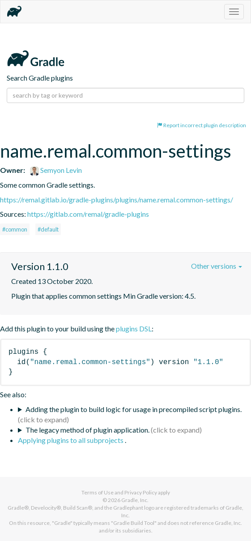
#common (14, 229)
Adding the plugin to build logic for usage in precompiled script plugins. (134, 409)
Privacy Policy (140, 492)
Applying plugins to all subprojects (71, 440)
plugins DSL (134, 328)
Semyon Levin (56, 170)
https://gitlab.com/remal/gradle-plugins (88, 214)
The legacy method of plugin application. (87, 429)
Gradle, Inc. (135, 500)
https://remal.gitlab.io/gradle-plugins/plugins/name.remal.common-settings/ (116, 199)
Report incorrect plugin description (201, 125)
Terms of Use (97, 492)
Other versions (216, 266)
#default (48, 229)
